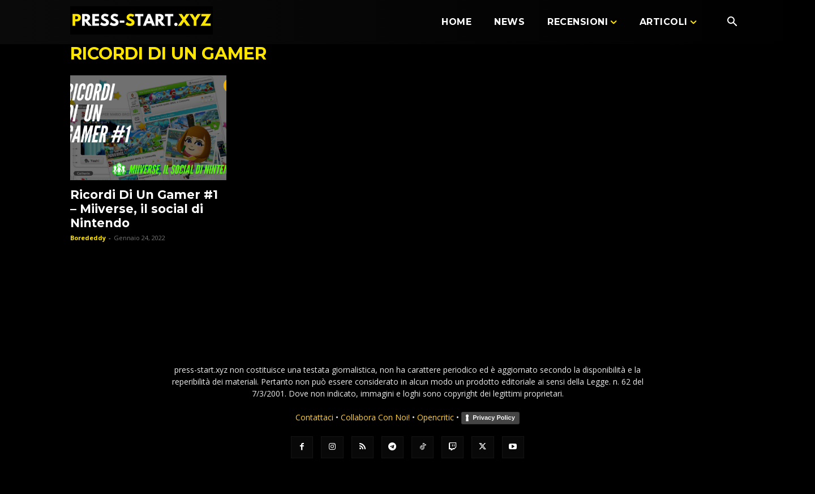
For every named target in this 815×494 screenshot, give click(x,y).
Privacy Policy (494, 417)
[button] (732, 23)
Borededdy (88, 237)
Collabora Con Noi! (375, 417)
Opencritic (436, 417)
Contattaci (314, 417)
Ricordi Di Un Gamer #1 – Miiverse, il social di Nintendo (144, 209)
